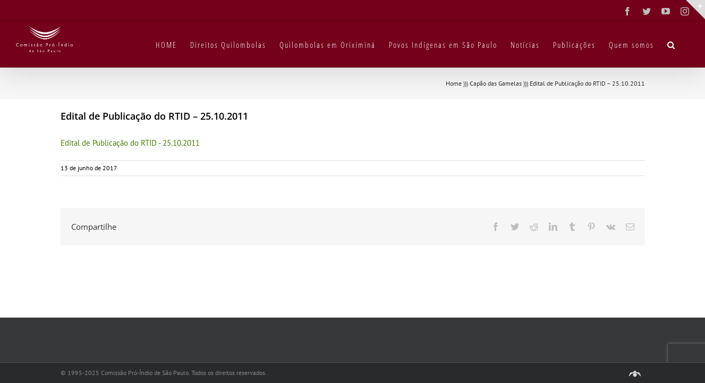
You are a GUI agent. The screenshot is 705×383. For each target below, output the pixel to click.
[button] (685, 44)
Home (454, 83)
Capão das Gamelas (496, 83)
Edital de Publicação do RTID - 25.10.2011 (130, 143)
